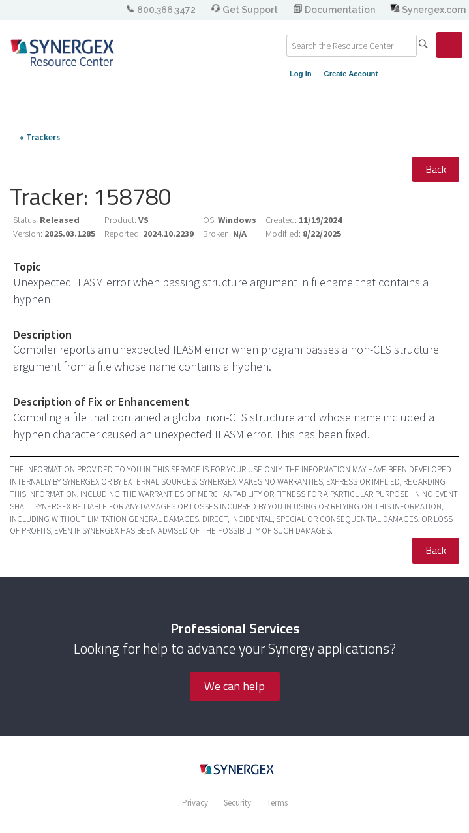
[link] (449, 45)
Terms (277, 802)
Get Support (245, 10)
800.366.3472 (161, 10)
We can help (234, 686)
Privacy (195, 802)
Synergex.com (428, 10)
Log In (301, 74)
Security (237, 802)
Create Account (351, 74)
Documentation (335, 10)
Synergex (62, 52)
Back (435, 169)
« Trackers (40, 137)
